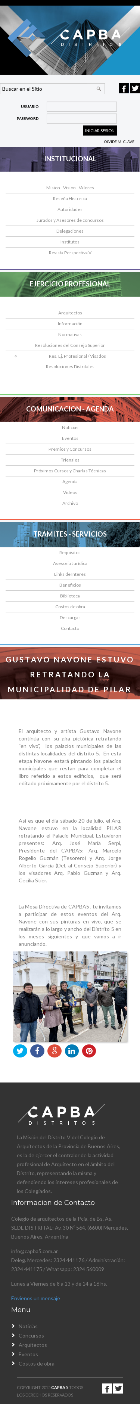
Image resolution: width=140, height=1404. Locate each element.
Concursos (31, 1335)
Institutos (70, 242)
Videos (70, 492)
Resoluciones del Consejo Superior (70, 345)
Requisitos (70, 552)
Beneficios (70, 585)
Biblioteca (70, 596)
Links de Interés (70, 574)
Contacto (70, 628)
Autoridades (70, 209)
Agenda (70, 481)
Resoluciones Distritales (70, 366)
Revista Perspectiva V (70, 252)
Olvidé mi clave (119, 141)
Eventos (70, 438)
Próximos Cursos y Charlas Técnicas (70, 470)
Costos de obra (70, 606)
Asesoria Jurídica (70, 563)
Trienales (70, 460)
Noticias (70, 427)
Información (70, 323)
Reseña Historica (70, 198)
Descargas (70, 617)
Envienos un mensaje (35, 1298)
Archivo (70, 503)
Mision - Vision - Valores (70, 187)
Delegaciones (70, 231)
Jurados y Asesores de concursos (70, 220)
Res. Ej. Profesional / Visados (77, 356)
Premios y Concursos (70, 449)
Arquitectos (70, 313)
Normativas (70, 334)
